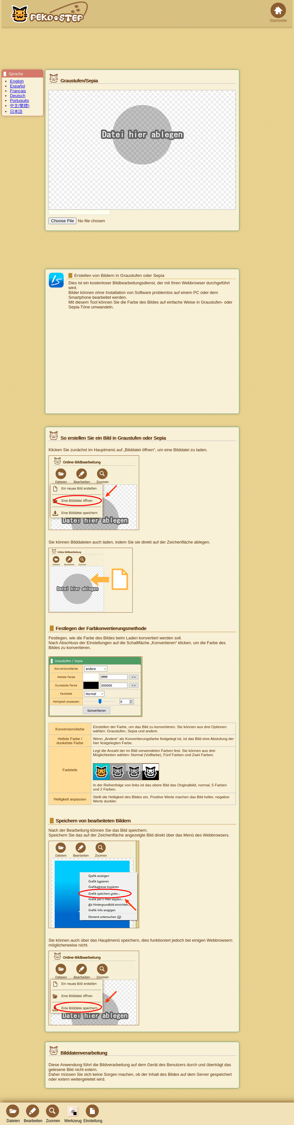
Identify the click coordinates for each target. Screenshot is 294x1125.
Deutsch (17, 95)
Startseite (278, 13)
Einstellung (93, 1113)
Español (17, 86)
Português (19, 100)
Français (18, 90)
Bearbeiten (33, 1113)
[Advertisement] (142, 362)
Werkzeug (73, 1114)
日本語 (16, 111)
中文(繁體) (20, 105)
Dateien (13, 1113)
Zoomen (53, 1113)
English (17, 81)
